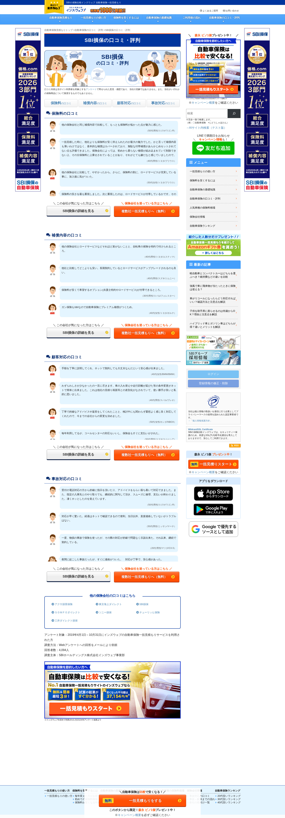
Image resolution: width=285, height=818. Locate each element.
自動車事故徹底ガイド (115, 747)
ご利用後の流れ (191, 17)
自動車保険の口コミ (142, 740)
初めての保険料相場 (86, 743)
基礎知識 (108, 740)
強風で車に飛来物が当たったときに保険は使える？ (213, 287)
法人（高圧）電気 (145, 775)
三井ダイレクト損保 (66, 620)
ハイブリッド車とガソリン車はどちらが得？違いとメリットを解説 (213, 325)
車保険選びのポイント (115, 743)
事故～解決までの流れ (202, 743)
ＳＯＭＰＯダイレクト (67, 612)
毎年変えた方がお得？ (87, 740)
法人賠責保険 (163, 775)
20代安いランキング (229, 740)
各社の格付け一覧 (199, 747)
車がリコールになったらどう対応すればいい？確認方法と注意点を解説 (213, 300)
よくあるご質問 (208, 10)
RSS (236, 445)
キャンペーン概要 (203, 102)
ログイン (213, 374)
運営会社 (170, 786)
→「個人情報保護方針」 (200, 420)
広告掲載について (116, 786)
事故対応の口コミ (199, 740)
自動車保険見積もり (60, 17)
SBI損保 (143, 604)
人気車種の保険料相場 (202, 207)
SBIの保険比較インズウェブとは (88, 786)
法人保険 (182, 775)
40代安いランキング (229, 747)
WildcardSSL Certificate (200, 429)
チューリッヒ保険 (149, 612)
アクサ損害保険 (63, 604)
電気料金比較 (191, 766)
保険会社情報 (197, 216)
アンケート (91, 89)
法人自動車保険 (109, 775)
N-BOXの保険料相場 (173, 743)
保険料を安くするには (126, 17)
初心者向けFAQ (112, 750)
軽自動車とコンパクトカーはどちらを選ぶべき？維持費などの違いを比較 (213, 275)
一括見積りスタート (215, 464)
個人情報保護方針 (154, 786)
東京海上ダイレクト (110, 604)
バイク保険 (136, 766)
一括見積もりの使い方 (93, 17)
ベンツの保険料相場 (172, 747)
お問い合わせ (230, 10)
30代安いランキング (229, 743)
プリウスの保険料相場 (174, 740)
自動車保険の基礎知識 (159, 17)
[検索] (234, 113)
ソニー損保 (105, 612)
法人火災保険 (127, 775)
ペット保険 (173, 766)
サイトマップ (135, 786)
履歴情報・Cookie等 (228, 786)
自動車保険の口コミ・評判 (224, 17)
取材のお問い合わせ (205, 786)
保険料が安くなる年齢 (87, 747)
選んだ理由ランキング (143, 743)
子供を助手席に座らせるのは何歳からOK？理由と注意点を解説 (212, 312)
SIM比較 (209, 766)
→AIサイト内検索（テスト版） (206, 127)
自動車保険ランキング (202, 225)
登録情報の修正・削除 (213, 383)
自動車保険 (82, 766)
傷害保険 (154, 766)
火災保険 (118, 766)
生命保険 (100, 766)
